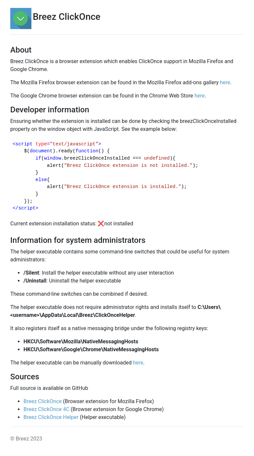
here (225, 82)
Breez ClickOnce (42, 401)
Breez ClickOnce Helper (50, 417)
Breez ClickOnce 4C (46, 409)
